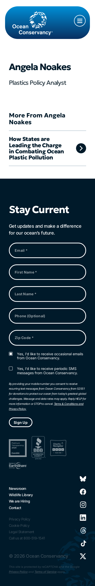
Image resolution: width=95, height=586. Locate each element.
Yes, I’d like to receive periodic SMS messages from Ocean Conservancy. (47, 371)
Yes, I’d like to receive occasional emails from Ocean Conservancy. (50, 356)
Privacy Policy (18, 572)
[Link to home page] (32, 18)
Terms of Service (45, 572)
